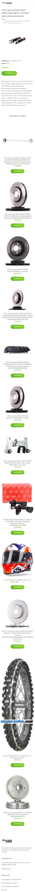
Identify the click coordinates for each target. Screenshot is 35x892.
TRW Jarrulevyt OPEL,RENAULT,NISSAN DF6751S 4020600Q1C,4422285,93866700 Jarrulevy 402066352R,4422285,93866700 (18, 216)
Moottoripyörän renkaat (9, 883)
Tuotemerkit (14, 61)
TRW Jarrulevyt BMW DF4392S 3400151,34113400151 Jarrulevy (17, 270)
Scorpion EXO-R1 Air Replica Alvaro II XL (17, 580)
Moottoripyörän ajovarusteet (11, 879)
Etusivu (3, 19)
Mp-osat (4, 890)
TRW (19, 61)
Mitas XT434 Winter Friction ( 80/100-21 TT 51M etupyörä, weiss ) (17, 757)
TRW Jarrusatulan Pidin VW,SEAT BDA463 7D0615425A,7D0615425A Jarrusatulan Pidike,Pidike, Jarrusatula (18, 463)
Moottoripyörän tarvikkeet (10, 886)
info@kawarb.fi (6, 869)
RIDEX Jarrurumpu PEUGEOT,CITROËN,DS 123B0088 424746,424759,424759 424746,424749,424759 (17, 814)
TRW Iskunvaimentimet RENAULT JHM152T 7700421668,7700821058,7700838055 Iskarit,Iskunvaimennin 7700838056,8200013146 (17, 522)
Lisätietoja (9, 73)
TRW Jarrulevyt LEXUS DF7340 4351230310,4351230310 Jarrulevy (17, 417)
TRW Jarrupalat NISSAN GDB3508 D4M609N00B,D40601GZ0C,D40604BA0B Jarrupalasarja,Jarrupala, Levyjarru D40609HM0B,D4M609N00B (17, 365)
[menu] (32, 3)
